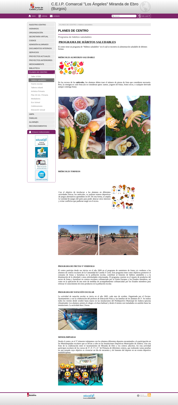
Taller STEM (36, 76)
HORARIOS (34, 29)
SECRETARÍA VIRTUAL (38, 37)
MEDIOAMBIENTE (36, 64)
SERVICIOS (34, 52)
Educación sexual (38, 110)
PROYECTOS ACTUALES (39, 56)
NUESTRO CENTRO (37, 25)
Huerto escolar (37, 84)
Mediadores (35, 99)
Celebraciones (36, 106)
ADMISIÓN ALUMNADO (38, 44)
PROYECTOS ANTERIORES (40, 60)
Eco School (35, 102)
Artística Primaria (38, 91)
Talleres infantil (37, 88)
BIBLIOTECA (34, 68)
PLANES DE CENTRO (38, 72)
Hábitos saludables (38, 80)
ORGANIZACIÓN (36, 33)
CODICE (32, 41)
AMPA (31, 114)
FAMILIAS (33, 118)
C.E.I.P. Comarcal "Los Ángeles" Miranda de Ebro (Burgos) (94, 6)
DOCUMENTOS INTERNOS (40, 48)
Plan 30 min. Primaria (39, 95)
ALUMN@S (33, 122)
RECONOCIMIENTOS (38, 126)
